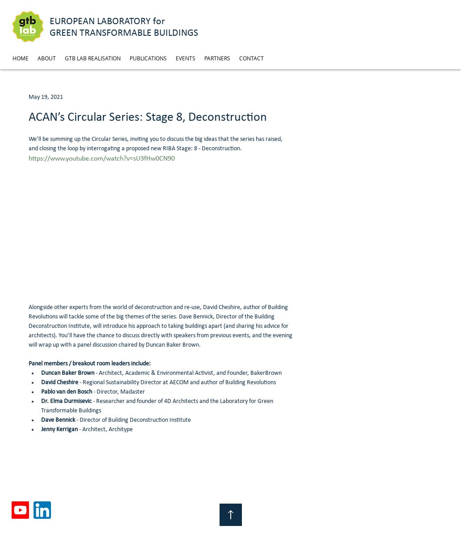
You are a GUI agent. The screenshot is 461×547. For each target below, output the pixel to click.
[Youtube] (20, 510)
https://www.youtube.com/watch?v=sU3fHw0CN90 (102, 158)
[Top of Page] (230, 515)
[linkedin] (42, 510)
